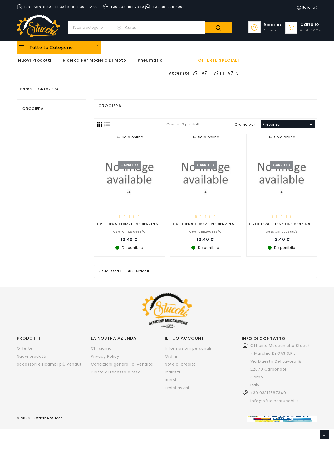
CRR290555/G (205, 231)
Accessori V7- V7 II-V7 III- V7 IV (204, 73)
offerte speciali (218, 60)
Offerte (25, 348)
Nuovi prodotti (31, 356)
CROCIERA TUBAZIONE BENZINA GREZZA (211, 223)
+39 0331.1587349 (268, 393)
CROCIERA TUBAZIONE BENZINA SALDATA (289, 223)
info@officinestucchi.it (274, 401)
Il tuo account (184, 338)
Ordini (171, 356)
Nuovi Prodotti (34, 60)
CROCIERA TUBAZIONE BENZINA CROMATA (138, 223)
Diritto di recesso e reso (116, 372)
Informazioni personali (188, 348)
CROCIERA (32, 108)
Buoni (170, 380)
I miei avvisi (177, 388)
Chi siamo (101, 348)
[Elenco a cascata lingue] (307, 7)
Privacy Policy (105, 356)
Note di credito (180, 364)
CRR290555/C (129, 231)
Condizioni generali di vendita (122, 364)
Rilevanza (288, 124)
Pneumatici (151, 60)
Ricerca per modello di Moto (94, 60)
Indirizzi (172, 372)
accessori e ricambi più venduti (50, 364)
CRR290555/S (282, 231)
